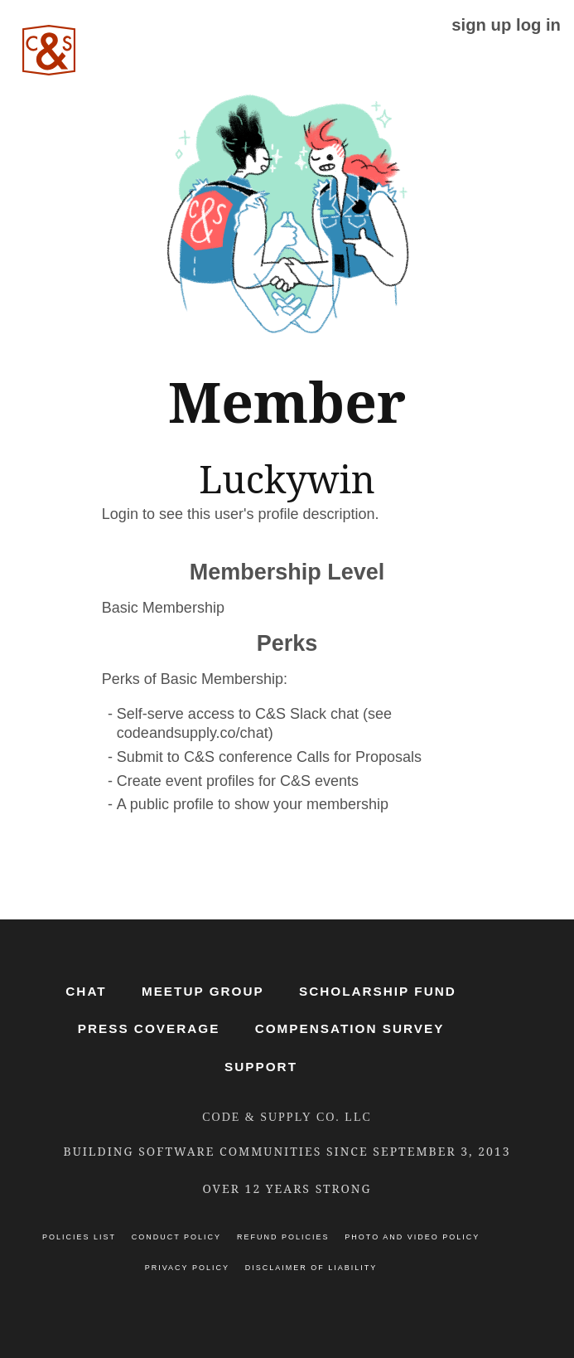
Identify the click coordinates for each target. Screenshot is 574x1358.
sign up (481, 25)
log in (538, 25)
